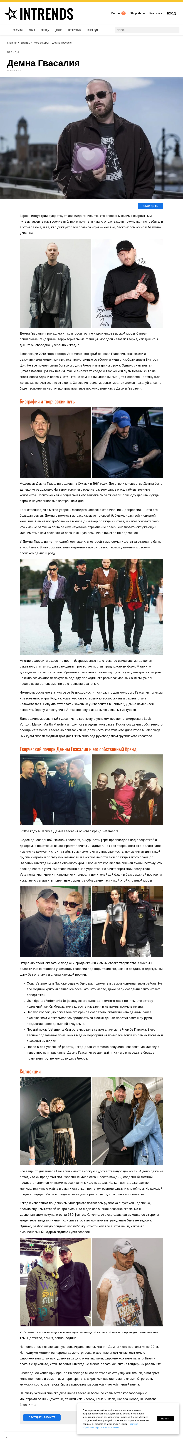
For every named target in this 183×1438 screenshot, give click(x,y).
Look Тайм (17, 31)
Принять (165, 1418)
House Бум (92, 31)
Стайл (32, 31)
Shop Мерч (137, 13)
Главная (12, 42)
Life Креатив (74, 31)
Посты (118, 14)
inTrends (38, 13)
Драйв (58, 31)
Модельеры (41, 42)
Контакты (155, 13)
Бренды (45, 31)
